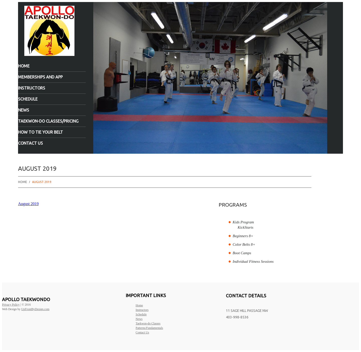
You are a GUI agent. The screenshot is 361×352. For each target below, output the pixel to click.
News (23, 110)
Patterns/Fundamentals (149, 328)
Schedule (28, 99)
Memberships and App (40, 77)
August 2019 (28, 204)
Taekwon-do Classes (148, 323)
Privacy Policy (11, 304)
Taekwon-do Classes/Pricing (48, 121)
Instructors (31, 88)
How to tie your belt (40, 132)
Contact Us (30, 143)
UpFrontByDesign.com (35, 309)
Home (24, 66)
